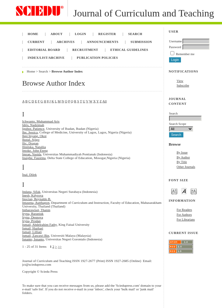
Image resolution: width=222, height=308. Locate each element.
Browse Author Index (67, 71)
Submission (141, 42)
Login (80, 34)
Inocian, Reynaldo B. (36, 199)
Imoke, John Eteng (35, 150)
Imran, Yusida (31, 154)
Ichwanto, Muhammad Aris (41, 121)
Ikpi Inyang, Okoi (34, 136)
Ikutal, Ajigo (31, 139)
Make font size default (184, 190)
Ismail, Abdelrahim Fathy (39, 224)
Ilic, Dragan (30, 143)
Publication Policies (97, 57)
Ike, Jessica (30, 132)
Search (135, 34)
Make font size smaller (174, 190)
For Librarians (186, 219)
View (180, 81)
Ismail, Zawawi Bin (35, 235)
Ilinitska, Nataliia (34, 147)
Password (175, 47)
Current (36, 42)
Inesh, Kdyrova (32, 195)
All (104, 101)
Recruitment (85, 49)
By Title (182, 162)
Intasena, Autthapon (35, 202)
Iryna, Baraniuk (32, 213)
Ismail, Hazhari (32, 228)
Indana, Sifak (31, 191)
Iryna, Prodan (31, 221)
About (56, 34)
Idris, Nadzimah (33, 125)
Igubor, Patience (33, 128)
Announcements (102, 42)
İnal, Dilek (29, 174)
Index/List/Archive (46, 57)
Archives (66, 42)
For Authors (184, 214)
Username (175, 41)
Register (107, 34)
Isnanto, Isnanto (33, 239)
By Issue (182, 152)
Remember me (185, 54)
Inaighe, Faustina (34, 158)
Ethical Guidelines (129, 49)
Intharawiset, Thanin (36, 210)
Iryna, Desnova (32, 217)
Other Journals (186, 166)
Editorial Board (44, 49)
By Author (183, 157)
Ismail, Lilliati (32, 232)
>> (60, 246)
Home (33, 34)
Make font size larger (194, 190)
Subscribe (183, 85)
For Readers (184, 209)
